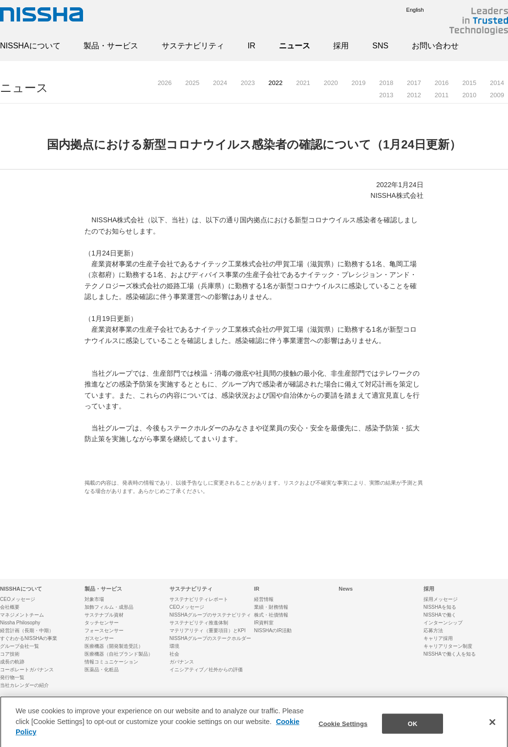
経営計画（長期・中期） (27, 630)
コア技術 (10, 654)
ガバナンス (181, 661)
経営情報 (264, 599)
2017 (414, 82)
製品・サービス (111, 46)
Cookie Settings (342, 729)
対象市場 (94, 599)
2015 (469, 82)
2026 (165, 82)
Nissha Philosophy (20, 622)
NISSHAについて (30, 46)
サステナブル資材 (104, 615)
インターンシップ (443, 622)
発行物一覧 (12, 677)
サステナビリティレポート (198, 599)
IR (251, 46)
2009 (497, 95)
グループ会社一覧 (19, 646)
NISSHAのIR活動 (273, 630)
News (346, 589)
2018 (386, 82)
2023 (248, 82)
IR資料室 (264, 622)
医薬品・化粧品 (102, 669)
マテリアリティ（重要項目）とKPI (207, 630)
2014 (497, 82)
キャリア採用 (438, 638)
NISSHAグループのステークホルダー (210, 638)
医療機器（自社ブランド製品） (119, 654)
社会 (174, 654)
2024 (220, 82)
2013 (386, 95)
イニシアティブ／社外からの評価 (206, 669)
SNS (380, 46)
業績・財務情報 (271, 607)
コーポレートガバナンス (27, 669)
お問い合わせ (435, 46)
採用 (341, 46)
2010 (469, 95)
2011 (442, 95)
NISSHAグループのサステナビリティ (210, 615)
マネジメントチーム (22, 615)
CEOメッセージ (17, 599)
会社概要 (10, 607)
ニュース (294, 46)
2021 (303, 82)
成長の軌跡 (12, 661)
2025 (192, 82)
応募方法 (433, 630)
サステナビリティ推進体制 (198, 622)
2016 (442, 82)
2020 (331, 82)
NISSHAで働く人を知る (449, 654)
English (408, 10)
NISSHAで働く (439, 615)
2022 (275, 82)
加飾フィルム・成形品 (109, 607)
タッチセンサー (102, 622)
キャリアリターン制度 (447, 646)
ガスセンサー (99, 638)
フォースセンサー (104, 630)
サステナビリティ (193, 46)
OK (413, 729)
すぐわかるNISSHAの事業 (28, 638)
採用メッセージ (440, 599)
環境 (174, 646)
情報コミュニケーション (111, 661)
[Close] (492, 728)
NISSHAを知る (439, 607)
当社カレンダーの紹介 (24, 685)
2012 (414, 95)
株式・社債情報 (271, 615)
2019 (359, 82)
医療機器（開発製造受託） (114, 646)
